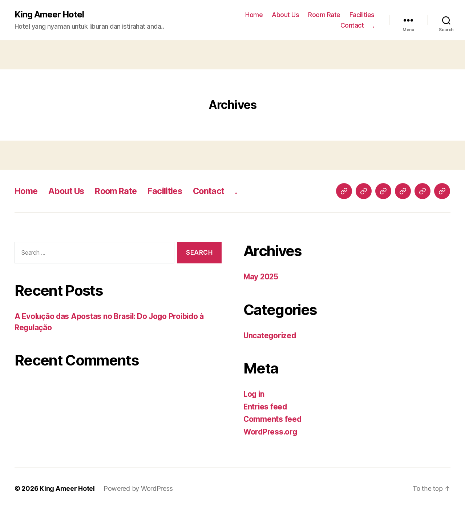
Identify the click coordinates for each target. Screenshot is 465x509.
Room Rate (324, 15)
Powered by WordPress (138, 488)
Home (254, 15)
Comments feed (272, 419)
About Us (285, 15)
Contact (352, 25)
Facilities (362, 15)
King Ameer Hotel (49, 14)
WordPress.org (271, 431)
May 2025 (261, 276)
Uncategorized (270, 335)
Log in (254, 394)
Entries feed (265, 406)
